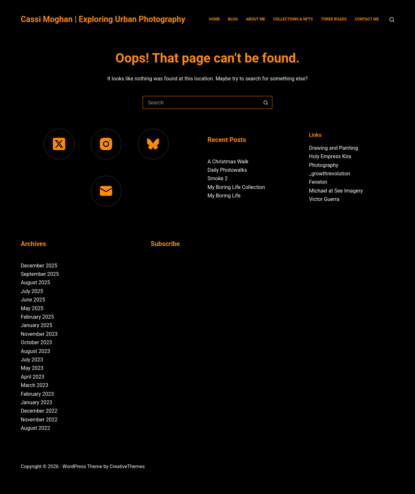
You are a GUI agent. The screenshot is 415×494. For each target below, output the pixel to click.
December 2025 (39, 266)
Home (214, 19)
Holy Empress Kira (330, 156)
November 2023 (39, 334)
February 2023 (37, 394)
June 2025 (33, 300)
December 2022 (39, 411)
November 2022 (39, 420)
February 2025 (37, 317)
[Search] (391, 19)
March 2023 (34, 385)
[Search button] (265, 102)
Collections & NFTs (293, 19)
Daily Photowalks (227, 170)
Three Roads (334, 19)
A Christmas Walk (228, 162)
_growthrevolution (329, 174)
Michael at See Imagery (336, 191)
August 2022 (35, 428)
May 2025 (32, 308)
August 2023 (35, 351)
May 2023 (32, 368)
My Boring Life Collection (236, 187)
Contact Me (367, 19)
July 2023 (32, 360)
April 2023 (32, 377)
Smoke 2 (218, 178)
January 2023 (36, 402)
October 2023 (36, 342)
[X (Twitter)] (59, 144)
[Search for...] (201, 102)
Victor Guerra (324, 199)
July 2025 (32, 291)
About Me (255, 19)
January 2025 (36, 325)
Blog (233, 19)
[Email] (106, 191)
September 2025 (40, 274)
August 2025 (35, 282)
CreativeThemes (127, 466)
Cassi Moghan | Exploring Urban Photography (103, 19)
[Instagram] (106, 144)
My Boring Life (224, 196)
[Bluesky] (153, 144)
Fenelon (318, 182)
